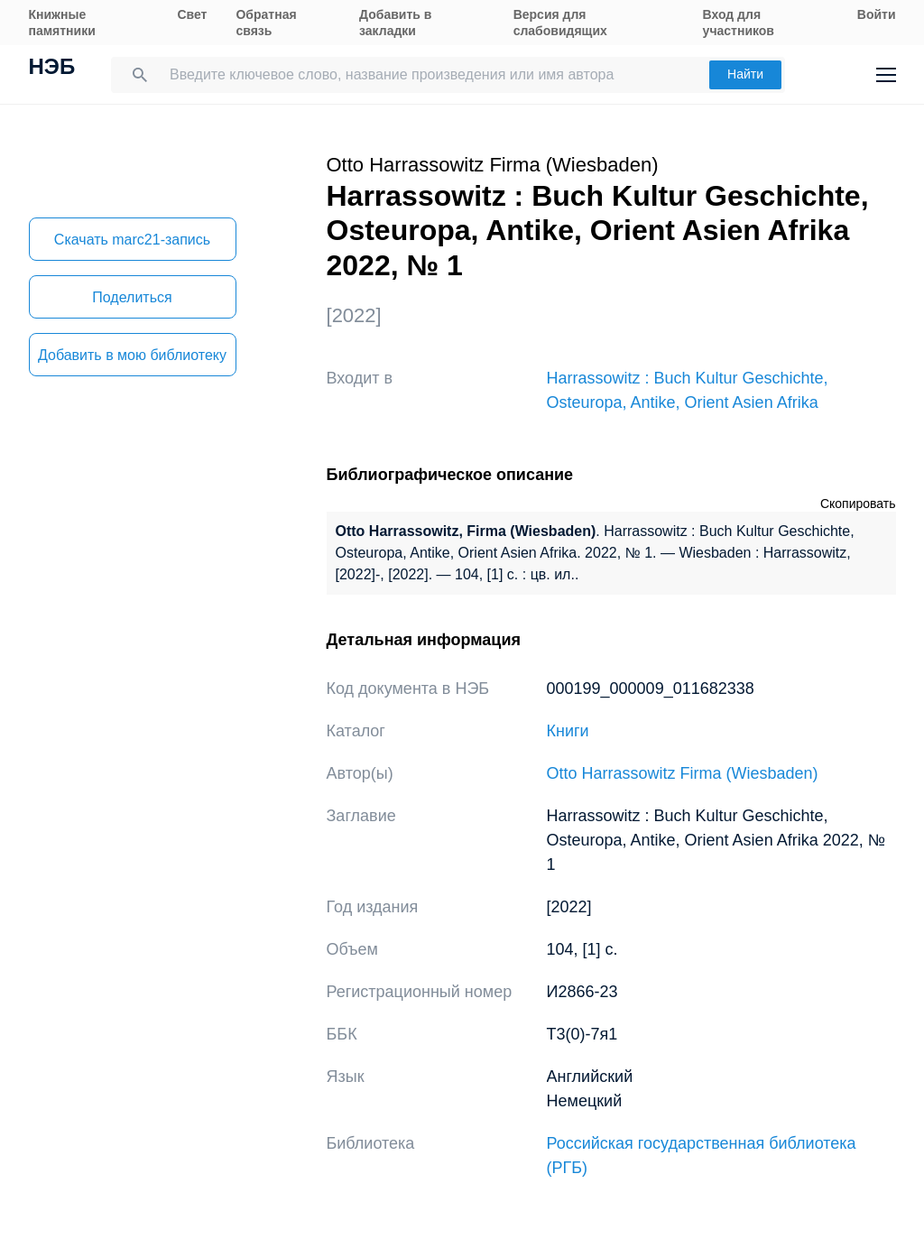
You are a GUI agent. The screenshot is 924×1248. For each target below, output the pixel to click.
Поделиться (131, 297)
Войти (876, 14)
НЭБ (52, 69)
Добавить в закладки (395, 22)
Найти (745, 74)
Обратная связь (266, 22)
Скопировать (858, 503)
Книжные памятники (62, 22)
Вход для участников (738, 22)
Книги (568, 731)
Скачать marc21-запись (132, 239)
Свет (192, 14)
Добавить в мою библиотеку (132, 355)
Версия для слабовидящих (560, 22)
